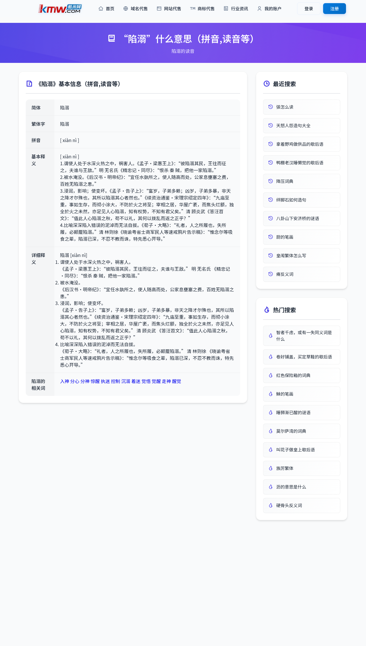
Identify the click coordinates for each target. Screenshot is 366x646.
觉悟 (146, 381)
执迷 (105, 381)
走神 (166, 381)
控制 (115, 381)
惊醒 (95, 381)
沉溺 (125, 381)
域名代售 (135, 9)
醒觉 (176, 381)
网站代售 (168, 9)
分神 (84, 381)
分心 (74, 381)
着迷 (135, 381)
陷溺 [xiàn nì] (73, 255)
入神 (64, 381)
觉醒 (156, 381)
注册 (334, 8)
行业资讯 (235, 9)
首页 (106, 9)
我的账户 (269, 9)
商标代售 (202, 9)
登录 (309, 8)
